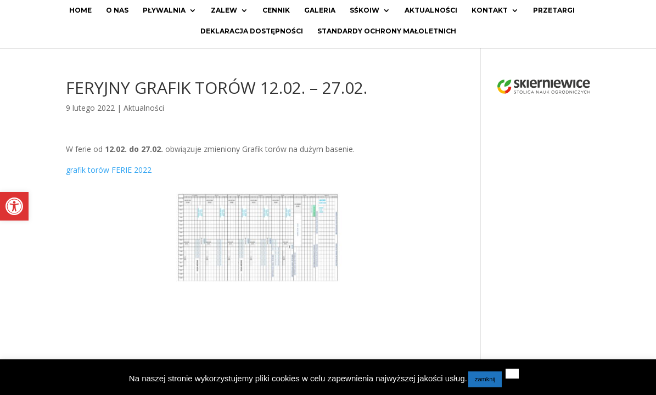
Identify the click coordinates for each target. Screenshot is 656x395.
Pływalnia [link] (164, 10)
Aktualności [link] (431, 10)
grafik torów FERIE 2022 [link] (109, 170)
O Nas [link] (117, 10)
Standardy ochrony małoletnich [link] (386, 31)
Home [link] (80, 10)
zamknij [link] (485, 379)
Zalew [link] (224, 10)
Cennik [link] (276, 10)
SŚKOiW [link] (364, 10)
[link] (14, 206)
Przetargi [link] (554, 10)
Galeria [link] (319, 10)
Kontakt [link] (490, 10)
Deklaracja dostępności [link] (251, 31)
